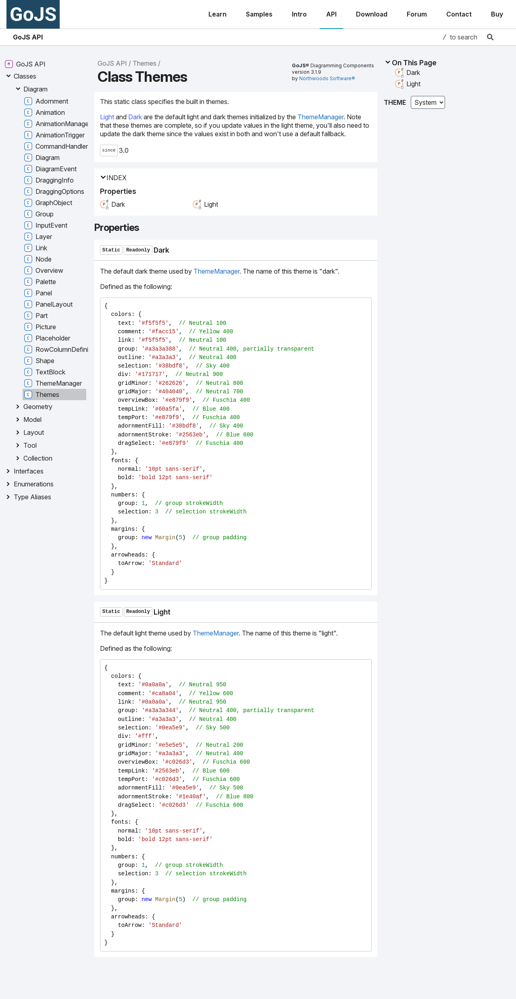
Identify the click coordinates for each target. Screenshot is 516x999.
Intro (299, 14)
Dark (135, 117)
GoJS (33, 14)
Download (371, 14)
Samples (259, 14)
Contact (459, 14)
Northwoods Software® (327, 78)
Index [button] (113, 178)
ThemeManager (320, 117)
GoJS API (28, 37)
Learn (217, 14)
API (331, 14)
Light (107, 117)
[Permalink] (176, 250)
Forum (417, 14)
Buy (497, 14)
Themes (144, 63)
